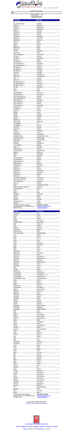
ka (46, 403)
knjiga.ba (42, 426)
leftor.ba (55, 426)
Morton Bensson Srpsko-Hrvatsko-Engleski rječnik (36, 423)
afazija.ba (36, 426)
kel (34, 403)
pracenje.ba (49, 426)
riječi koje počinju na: (43, 206)
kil (36, 403)
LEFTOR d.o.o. (41, 428)
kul (44, 403)
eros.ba (18, 426)
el (30, 403)
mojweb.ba (23, 426)
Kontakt (25, 428)
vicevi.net (30, 426)
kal (28, 403)
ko (39, 403)
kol (41, 403)
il (32, 403)
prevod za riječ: (42, 207)
